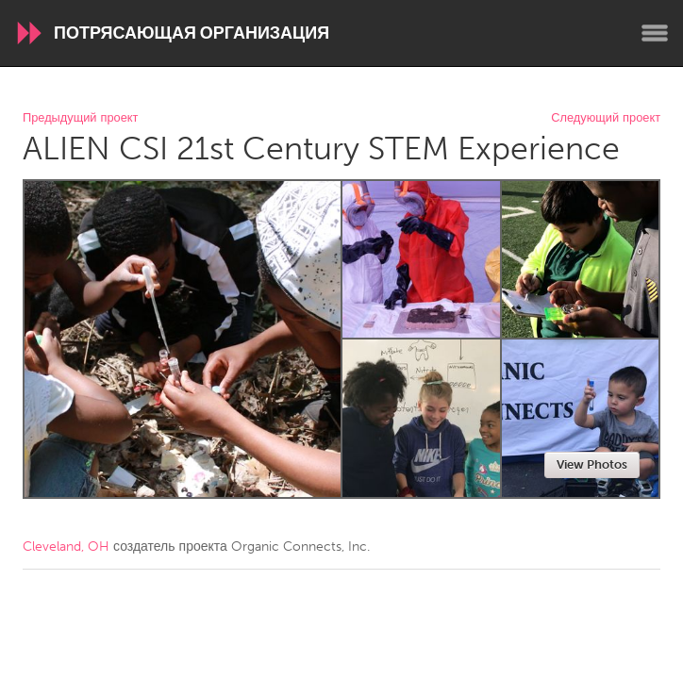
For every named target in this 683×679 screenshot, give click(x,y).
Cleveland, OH (66, 546)
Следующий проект (605, 118)
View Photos (592, 464)
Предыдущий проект (80, 118)
